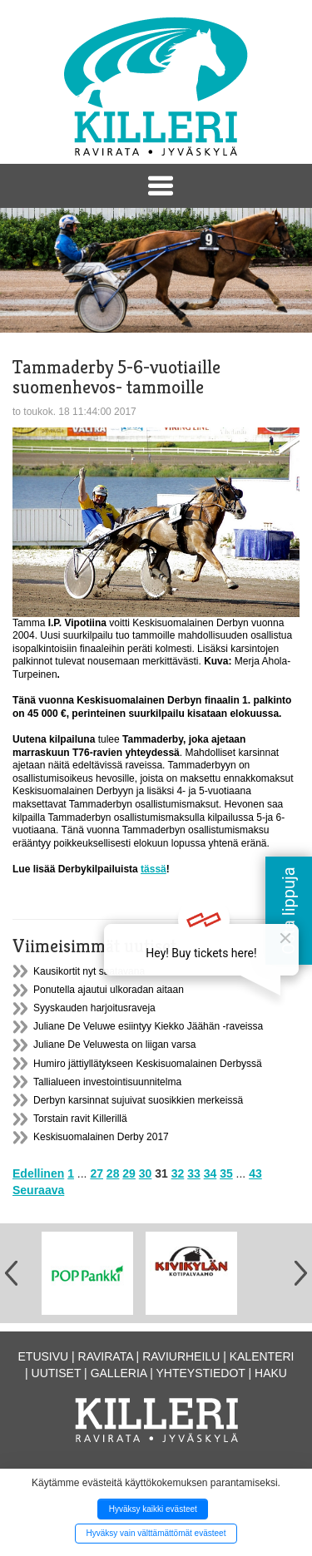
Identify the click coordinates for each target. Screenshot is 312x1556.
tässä (153, 869)
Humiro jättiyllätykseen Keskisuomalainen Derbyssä (147, 1063)
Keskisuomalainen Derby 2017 (101, 1137)
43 (255, 1173)
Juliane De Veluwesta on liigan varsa (114, 1044)
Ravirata (105, 1356)
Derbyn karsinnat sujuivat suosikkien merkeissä (138, 1100)
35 (226, 1173)
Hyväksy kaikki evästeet (153, 1509)
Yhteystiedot (200, 1373)
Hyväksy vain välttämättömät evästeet (156, 1533)
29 (129, 1173)
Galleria (119, 1373)
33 (194, 1173)
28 (113, 1173)
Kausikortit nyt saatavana (89, 971)
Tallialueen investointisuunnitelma (107, 1082)
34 (210, 1173)
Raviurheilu (181, 1356)
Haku (271, 1373)
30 (145, 1173)
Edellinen (38, 1173)
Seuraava (38, 1190)
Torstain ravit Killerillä (80, 1118)
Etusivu (43, 1356)
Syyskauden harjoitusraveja (94, 1008)
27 (96, 1173)
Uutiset (57, 1373)
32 (178, 1173)
